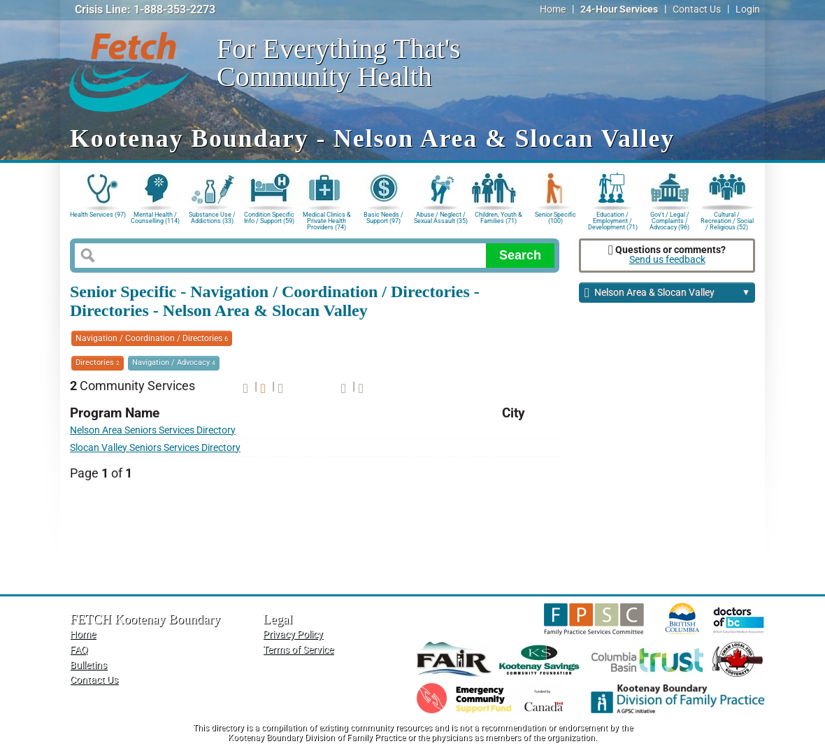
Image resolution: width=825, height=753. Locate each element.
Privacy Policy (293, 634)
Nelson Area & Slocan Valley (667, 293)
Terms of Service (298, 650)
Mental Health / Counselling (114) (155, 217)
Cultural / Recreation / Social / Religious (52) (727, 220)
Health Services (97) (98, 214)
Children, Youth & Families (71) (498, 217)
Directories (98, 362)
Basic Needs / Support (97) (383, 217)
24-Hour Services (619, 9)
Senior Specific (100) (555, 217)
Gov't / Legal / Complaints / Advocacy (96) (669, 220)
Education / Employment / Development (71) (613, 220)
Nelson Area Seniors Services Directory (153, 430)
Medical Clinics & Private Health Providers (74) (327, 220)
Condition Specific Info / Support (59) (269, 217)
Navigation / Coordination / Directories (152, 338)
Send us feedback (667, 260)
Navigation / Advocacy (173, 362)
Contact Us (697, 9)
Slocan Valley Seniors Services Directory (155, 448)
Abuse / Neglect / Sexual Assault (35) (441, 217)
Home (553, 9)
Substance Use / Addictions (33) (212, 217)
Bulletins (88, 665)
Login (748, 9)
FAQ (79, 650)
